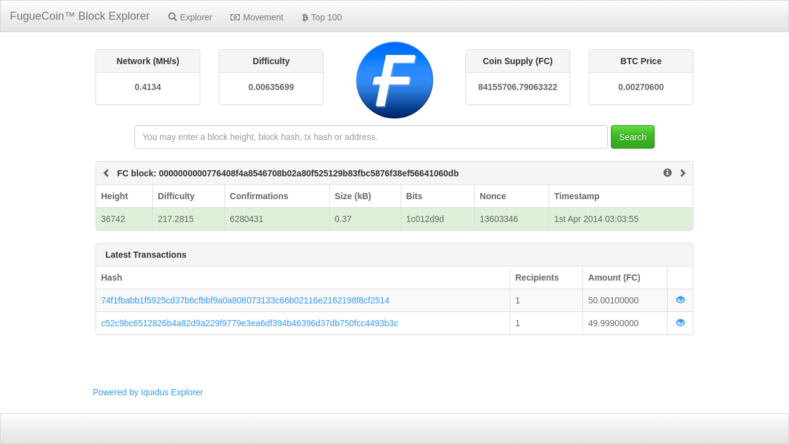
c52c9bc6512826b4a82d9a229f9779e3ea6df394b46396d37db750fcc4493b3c (249, 323)
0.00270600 (641, 87)
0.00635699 (271, 87)
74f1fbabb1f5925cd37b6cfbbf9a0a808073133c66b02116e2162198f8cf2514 (245, 300)
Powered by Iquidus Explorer (148, 392)
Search (632, 137)
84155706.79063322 (517, 87)
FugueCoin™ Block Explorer (80, 16)
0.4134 (148, 87)
